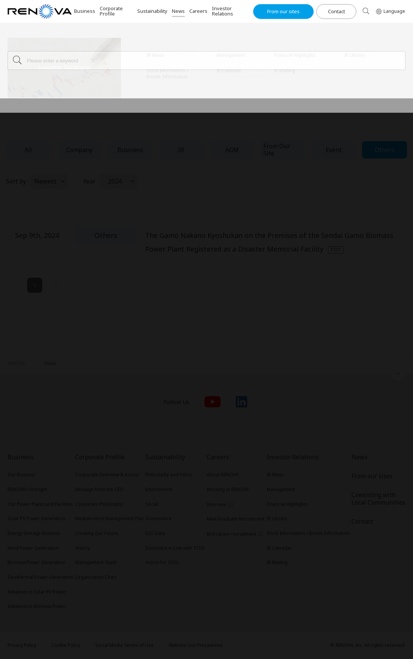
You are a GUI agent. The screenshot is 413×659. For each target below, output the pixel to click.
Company (79, 150)
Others (384, 150)
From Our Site (276, 149)
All (28, 150)
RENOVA (16, 47)
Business (130, 150)
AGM (232, 150)
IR (181, 150)
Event (334, 150)
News (50, 47)
